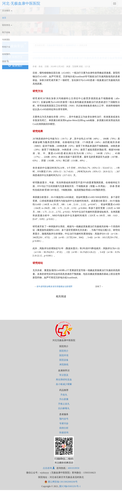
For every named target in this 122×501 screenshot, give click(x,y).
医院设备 (63, 360)
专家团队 (6, 40)
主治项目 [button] (7, 11)
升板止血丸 (64, 404)
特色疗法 (6, 47)
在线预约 (6, 54)
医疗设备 (6, 32)
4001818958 (73, 468)
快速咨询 (63, 432)
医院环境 (63, 355)
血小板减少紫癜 (64, 384)
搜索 (5, 61)
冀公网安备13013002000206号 (61, 482)
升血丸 (63, 394)
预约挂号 (63, 419)
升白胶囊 (63, 399)
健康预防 (15, 65)
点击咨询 (49, 468)
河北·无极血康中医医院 (21, 3)
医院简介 (63, 351)
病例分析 (63, 428)
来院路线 (63, 364)
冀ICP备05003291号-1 (70, 486)
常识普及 (63, 375)
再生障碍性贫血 (64, 379)
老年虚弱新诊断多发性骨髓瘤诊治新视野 (54, 286)
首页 (7, 17)
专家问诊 (63, 423)
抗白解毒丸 (64, 408)
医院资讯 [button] (7, 25)
